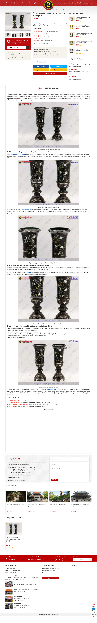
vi (91, 3)
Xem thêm (9, 511)
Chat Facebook (41, 66)
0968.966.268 (16, 477)
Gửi (28, 47)
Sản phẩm (21, 3)
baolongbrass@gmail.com (18, 480)
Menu (86, 3)
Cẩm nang (58, 3)
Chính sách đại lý (46, 575)
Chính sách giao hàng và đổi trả (49, 570)
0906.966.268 (23, 600)
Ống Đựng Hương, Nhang (58, 9)
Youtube (93, 605)
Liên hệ (71, 3)
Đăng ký (54, 479)
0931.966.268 (23, 591)
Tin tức (28, 3)
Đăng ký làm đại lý (50, 578)
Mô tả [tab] (40, 88)
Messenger (94, 613)
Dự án (35, 3)
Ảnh (40, 3)
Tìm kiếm (78, 3)
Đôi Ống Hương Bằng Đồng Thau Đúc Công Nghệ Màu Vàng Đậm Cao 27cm (83, 26)
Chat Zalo (59, 66)
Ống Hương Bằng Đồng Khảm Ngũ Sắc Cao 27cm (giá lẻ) (13, 539)
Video (65, 3)
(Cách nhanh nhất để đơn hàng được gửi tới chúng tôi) (50, 74)
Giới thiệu (12, 3)
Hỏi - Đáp (44, 572)
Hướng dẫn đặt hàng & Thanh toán (50, 568)
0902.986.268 (23, 607)
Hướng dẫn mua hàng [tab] (51, 88)
